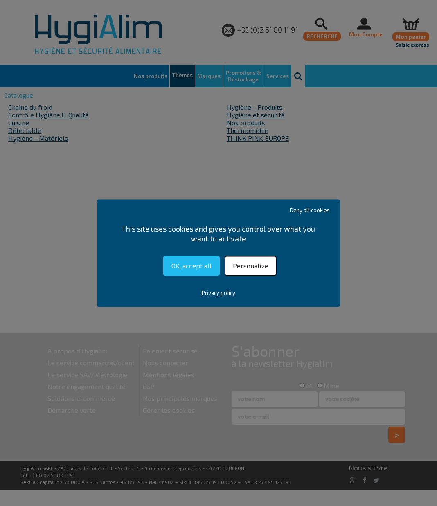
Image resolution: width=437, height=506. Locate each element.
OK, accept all (191, 266)
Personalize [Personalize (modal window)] (250, 266)
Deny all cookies (310, 210)
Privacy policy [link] (218, 293)
